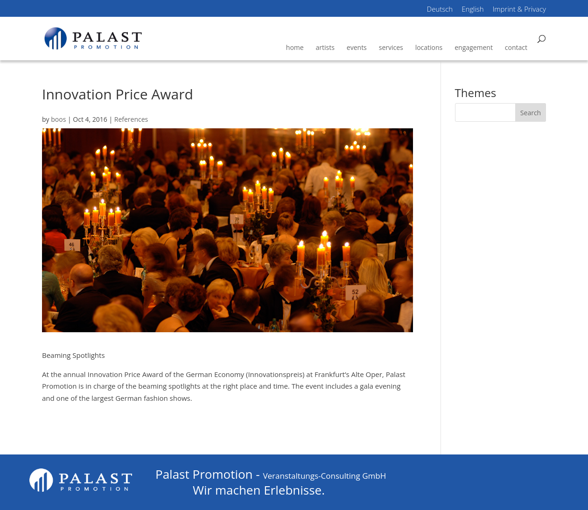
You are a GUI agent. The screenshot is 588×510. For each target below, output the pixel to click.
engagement (474, 47)
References (131, 119)
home (295, 47)
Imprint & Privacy (519, 10)
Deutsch (440, 10)
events (357, 47)
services (391, 47)
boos (58, 119)
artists (325, 47)
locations (429, 47)
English (473, 10)
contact (516, 47)
